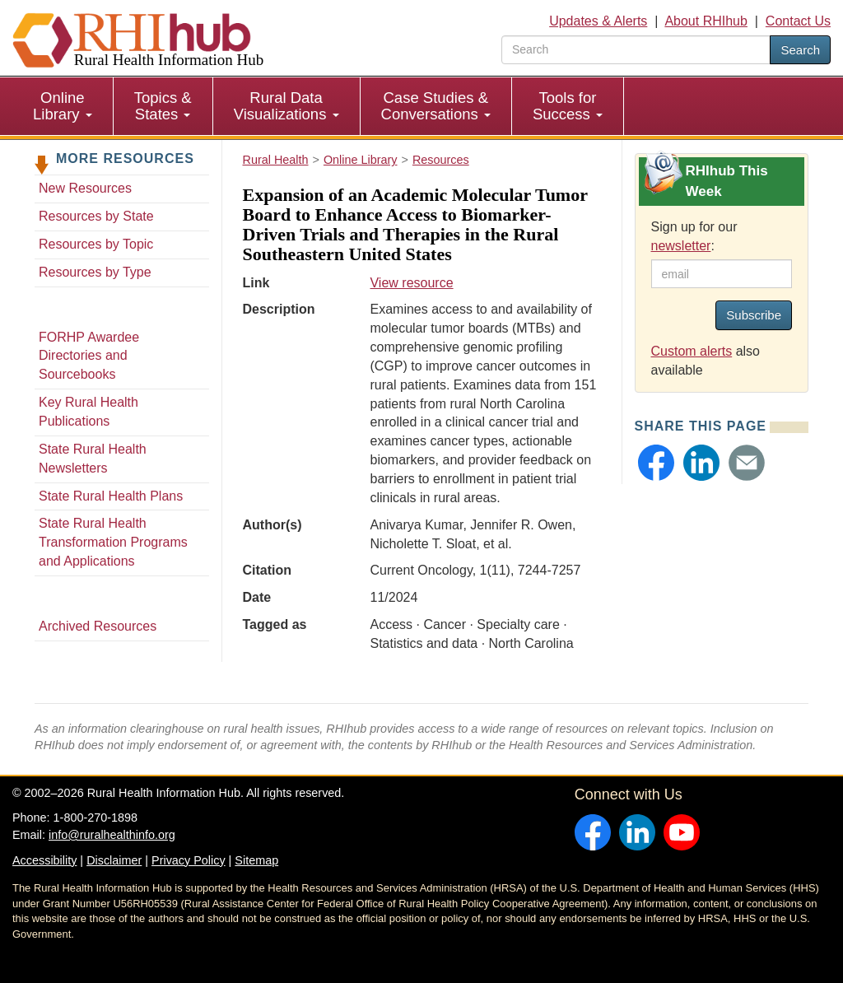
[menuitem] (63, 106)
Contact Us (798, 21)
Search (800, 50)
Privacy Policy (188, 860)
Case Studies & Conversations (436, 106)
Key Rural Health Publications (88, 411)
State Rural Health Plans (111, 496)
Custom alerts (692, 351)
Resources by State (96, 216)
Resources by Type (95, 272)
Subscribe (753, 315)
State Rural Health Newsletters (93, 458)
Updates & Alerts (598, 21)
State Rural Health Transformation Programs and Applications (113, 542)
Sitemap (256, 860)
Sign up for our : (694, 236)
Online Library (62, 106)
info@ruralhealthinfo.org (112, 834)
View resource (411, 283)
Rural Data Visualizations (286, 106)
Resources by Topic (96, 244)
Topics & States (163, 106)
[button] (656, 462)
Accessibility (44, 860)
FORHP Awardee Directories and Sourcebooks (89, 356)
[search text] (636, 49)
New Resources (85, 188)
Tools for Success (568, 106)
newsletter (681, 246)
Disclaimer (114, 860)
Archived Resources (97, 626)
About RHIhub (706, 21)
